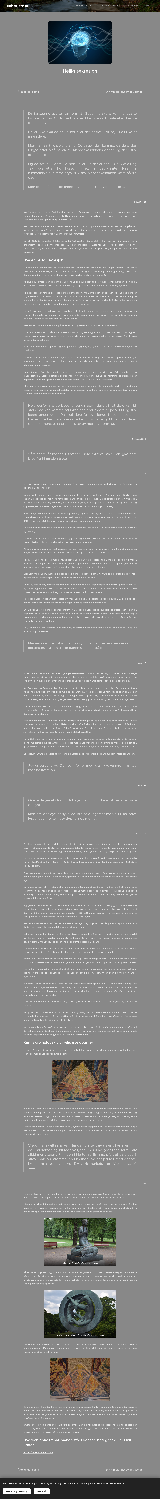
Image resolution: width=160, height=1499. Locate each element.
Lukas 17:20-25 (140, 202)
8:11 (144, 1183)
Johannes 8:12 (140, 785)
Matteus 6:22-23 (140, 834)
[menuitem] (87, 5)
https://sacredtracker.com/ (38, 1452)
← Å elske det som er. (27, 91)
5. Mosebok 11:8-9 (139, 439)
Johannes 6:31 (140, 474)
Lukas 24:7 (142, 663)
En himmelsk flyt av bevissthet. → (125, 91)
